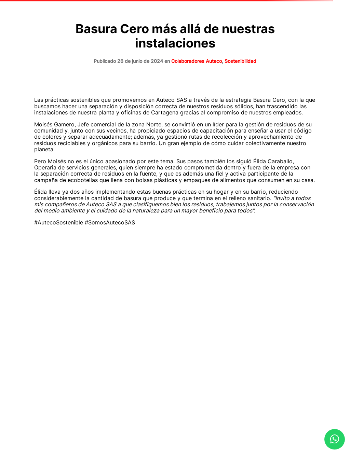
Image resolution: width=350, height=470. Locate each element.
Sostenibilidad (240, 61)
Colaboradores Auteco (196, 61)
